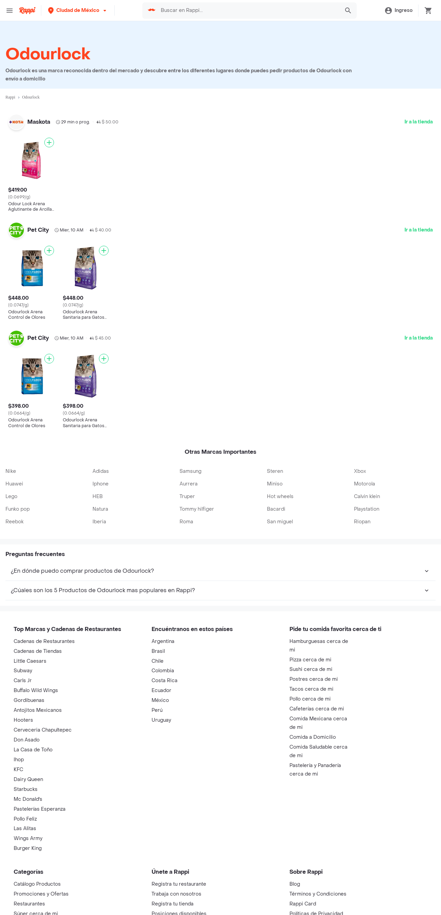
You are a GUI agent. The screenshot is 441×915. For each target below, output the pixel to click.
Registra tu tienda (173, 899)
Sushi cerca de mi (310, 665)
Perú (157, 706)
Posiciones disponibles (179, 909)
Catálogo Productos (37, 879)
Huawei (14, 479)
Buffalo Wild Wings (36, 686)
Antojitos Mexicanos (38, 706)
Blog (294, 879)
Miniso (275, 479)
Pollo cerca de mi (310, 694)
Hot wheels (280, 492)
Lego (11, 492)
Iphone (101, 479)
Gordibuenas (29, 696)
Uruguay (161, 715)
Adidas (101, 466)
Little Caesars (30, 656)
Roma (186, 517)
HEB (98, 492)
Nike (10, 466)
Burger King (28, 844)
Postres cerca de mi (313, 675)
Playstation (366, 504)
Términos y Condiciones (317, 889)
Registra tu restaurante (179, 879)
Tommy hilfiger (197, 504)
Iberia (99, 517)
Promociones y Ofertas (41, 889)
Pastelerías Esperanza (40, 804)
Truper (187, 492)
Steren (275, 466)
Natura (100, 504)
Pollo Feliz (25, 814)
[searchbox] (248, 10)
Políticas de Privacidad (316, 909)
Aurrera (189, 479)
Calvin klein (367, 492)
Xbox (360, 466)
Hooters (23, 715)
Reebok (14, 517)
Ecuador (161, 686)
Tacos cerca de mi (311, 684)
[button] (78, 10)
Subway (23, 666)
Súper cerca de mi (36, 909)
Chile (157, 656)
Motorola (364, 479)
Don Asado (27, 735)
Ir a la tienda (418, 122)
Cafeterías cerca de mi (316, 704)
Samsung (190, 466)
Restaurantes (29, 899)
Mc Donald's (28, 795)
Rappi (10, 97)
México (160, 696)
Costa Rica (164, 676)
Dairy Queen (28, 775)
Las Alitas (25, 824)
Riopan (362, 517)
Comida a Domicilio (312, 733)
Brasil (158, 646)
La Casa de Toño (33, 745)
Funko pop (17, 504)
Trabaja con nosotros (176, 889)
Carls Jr (23, 676)
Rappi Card (302, 899)
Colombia (163, 666)
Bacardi (276, 504)
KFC (18, 765)
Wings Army (28, 834)
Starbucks (26, 785)
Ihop (19, 755)
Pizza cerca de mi (310, 655)
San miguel (280, 517)
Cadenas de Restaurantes (44, 637)
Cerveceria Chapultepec (43, 725)
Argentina (163, 637)
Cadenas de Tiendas (38, 646)
